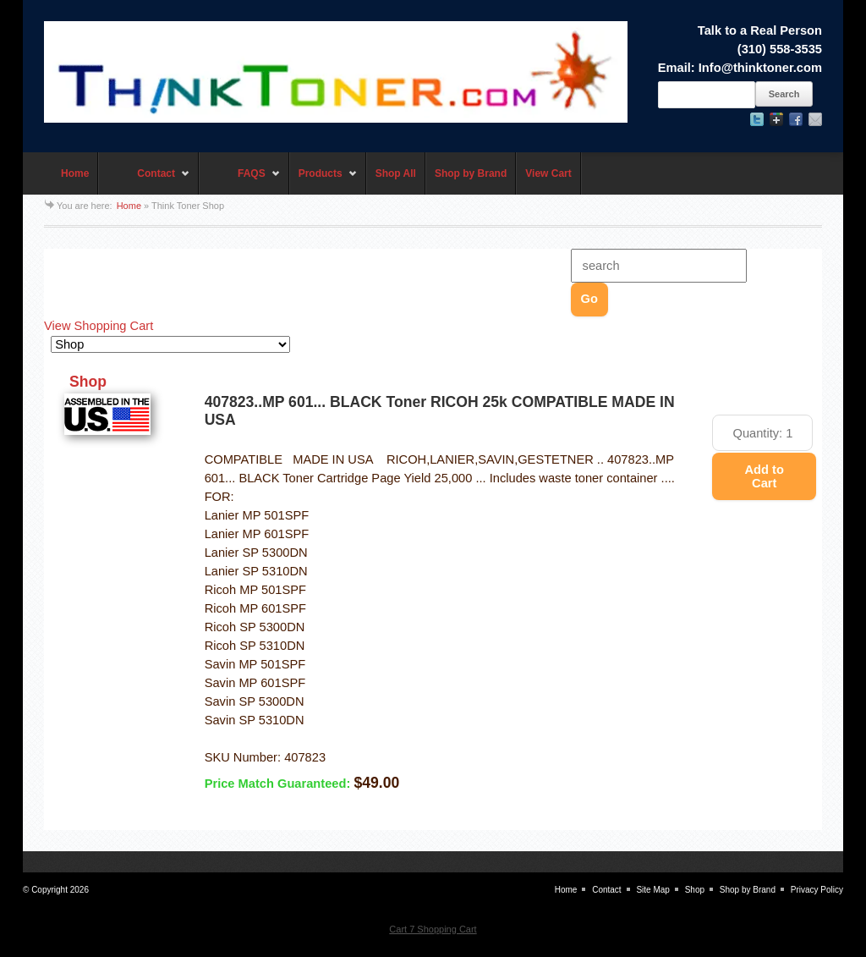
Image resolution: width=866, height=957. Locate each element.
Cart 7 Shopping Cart (432, 929)
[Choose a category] (170, 344)
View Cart (548, 173)
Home (75, 173)
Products (323, 181)
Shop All (395, 173)
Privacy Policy (817, 889)
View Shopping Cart (98, 326)
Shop (694, 889)
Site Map (652, 889)
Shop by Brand (471, 173)
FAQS (240, 181)
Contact (144, 181)
